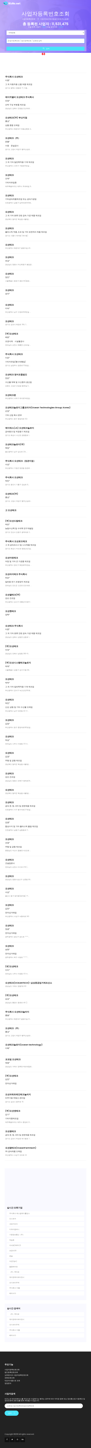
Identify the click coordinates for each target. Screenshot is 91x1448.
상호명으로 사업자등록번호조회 (16, 1375)
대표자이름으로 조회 (12, 1380)
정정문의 (8, 1383)
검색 (46, 48)
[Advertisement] (45, 65)
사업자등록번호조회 (12, 1369)
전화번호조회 (10, 1378)
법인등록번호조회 (11, 1372)
